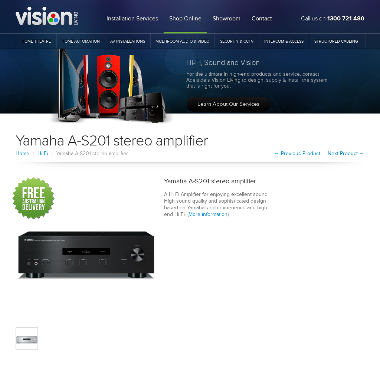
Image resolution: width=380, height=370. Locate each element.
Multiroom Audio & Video (182, 41)
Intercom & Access (284, 41)
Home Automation (81, 41)
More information (208, 214)
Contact (262, 18)
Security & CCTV (236, 41)
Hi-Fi (42, 153)
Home (22, 153)
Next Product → (346, 153)
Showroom (226, 18)
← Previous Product (297, 153)
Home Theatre (36, 41)
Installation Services (132, 18)
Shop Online (185, 18)
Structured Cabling (336, 41)
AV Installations (127, 41)
